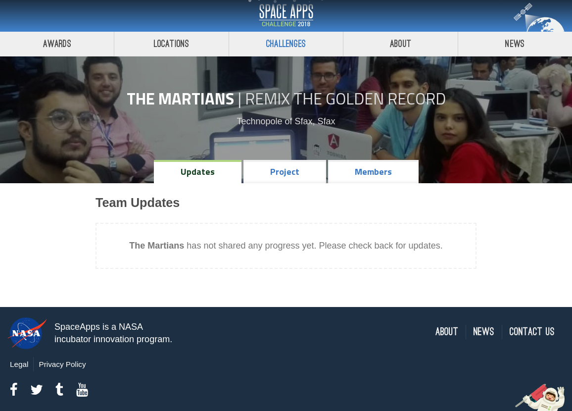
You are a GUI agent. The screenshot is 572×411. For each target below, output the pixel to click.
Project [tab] (284, 171)
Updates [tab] (198, 171)
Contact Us (532, 332)
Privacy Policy (62, 364)
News (484, 332)
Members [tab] (373, 171)
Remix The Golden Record (345, 98)
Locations (172, 44)
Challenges (286, 44)
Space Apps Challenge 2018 (286, 16)
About (400, 44)
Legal (19, 364)
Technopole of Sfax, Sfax (286, 121)
